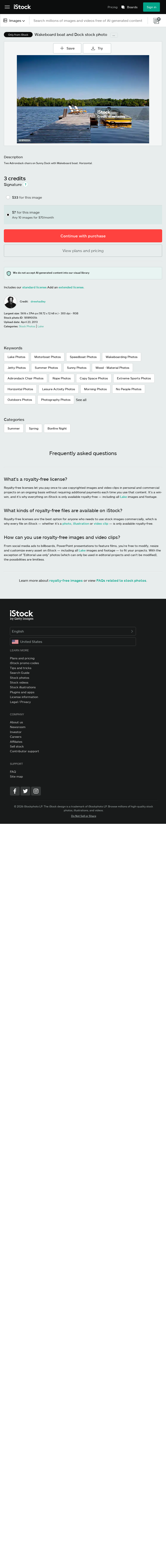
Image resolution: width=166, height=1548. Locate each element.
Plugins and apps (22, 692)
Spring (33, 428)
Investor (16, 732)
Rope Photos (62, 378)
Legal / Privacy (20, 702)
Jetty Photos (17, 367)
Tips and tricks (20, 668)
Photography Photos (55, 399)
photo (66, 523)
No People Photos (128, 389)
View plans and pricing (83, 250)
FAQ (13, 771)
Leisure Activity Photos (58, 389)
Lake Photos (16, 357)
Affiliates (16, 741)
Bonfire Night (57, 428)
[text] (88, 20)
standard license (34, 287)
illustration (81, 523)
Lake (123, 496)
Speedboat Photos (83, 357)
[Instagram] (36, 791)
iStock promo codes (24, 663)
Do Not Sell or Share (83, 815)
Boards (132, 7)
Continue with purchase (83, 235)
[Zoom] (83, 99)
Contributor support (24, 751)
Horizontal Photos (20, 389)
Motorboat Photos (47, 357)
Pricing (113, 7)
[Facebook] (15, 791)
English (73, 631)
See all (81, 400)
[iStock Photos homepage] (22, 7)
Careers (15, 736)
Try (97, 48)
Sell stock (17, 746)
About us (16, 722)
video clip (101, 523)
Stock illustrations (23, 687)
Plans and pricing (22, 658)
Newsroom (18, 727)
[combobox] (14, 20)
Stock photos (19, 677)
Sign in (151, 7)
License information (24, 697)
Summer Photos (46, 367)
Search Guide (19, 672)
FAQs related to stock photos (121, 580)
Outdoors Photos (20, 399)
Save (68, 46)
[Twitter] (25, 791)
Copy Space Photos (94, 378)
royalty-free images (66, 580)
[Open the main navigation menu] (7, 7)
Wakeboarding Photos (121, 357)
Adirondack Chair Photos (25, 378)
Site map (16, 776)
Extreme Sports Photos (134, 378)
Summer (14, 428)
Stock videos (19, 682)
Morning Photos (95, 389)
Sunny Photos (76, 367)
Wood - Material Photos (112, 367)
